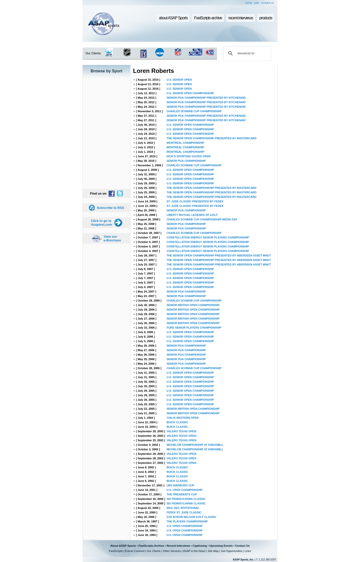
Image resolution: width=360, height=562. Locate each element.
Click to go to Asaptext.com (101, 222)
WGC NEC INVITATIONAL (183, 507)
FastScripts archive (208, 18)
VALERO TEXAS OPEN (181, 431)
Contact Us (242, 545)
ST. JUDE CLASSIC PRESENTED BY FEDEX (195, 201)
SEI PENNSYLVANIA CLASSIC (186, 498)
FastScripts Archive (151, 545)
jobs (256, 2)
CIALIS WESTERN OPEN (182, 417)
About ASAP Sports (123, 545)
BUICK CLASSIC (177, 422)
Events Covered (134, 550)
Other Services (172, 550)
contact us (267, 2)
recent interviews (240, 18)
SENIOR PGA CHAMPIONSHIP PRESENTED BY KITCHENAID (206, 97)
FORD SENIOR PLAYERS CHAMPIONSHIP (193, 327)
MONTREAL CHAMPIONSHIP (185, 142)
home (248, 2)
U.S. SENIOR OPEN (179, 79)
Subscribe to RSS (110, 208)
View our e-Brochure (112, 238)
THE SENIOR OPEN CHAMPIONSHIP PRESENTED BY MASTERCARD (211, 138)
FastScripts (116, 550)
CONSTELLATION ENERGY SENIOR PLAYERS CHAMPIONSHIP (207, 237)
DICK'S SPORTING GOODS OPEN (188, 156)
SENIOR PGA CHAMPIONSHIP (186, 160)
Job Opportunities (231, 550)
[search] (247, 53)
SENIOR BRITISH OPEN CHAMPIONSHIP (193, 305)
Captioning (199, 545)
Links (247, 550)
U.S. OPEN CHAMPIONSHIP (184, 489)
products (265, 18)
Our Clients (153, 550)
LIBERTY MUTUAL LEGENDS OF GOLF (192, 214)
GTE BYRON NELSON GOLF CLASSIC (191, 516)
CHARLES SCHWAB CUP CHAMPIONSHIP (194, 111)
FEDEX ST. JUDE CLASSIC (183, 512)
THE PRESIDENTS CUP (181, 494)
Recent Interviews (178, 545)
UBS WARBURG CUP (180, 485)
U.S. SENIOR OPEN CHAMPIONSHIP (190, 93)
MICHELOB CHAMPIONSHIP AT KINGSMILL (194, 444)
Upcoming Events (221, 545)
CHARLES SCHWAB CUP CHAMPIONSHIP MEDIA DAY (201, 219)
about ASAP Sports (173, 18)
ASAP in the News (194, 550)
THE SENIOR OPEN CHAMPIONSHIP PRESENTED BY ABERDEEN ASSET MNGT (218, 255)
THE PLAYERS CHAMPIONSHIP (187, 521)
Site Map (213, 550)
